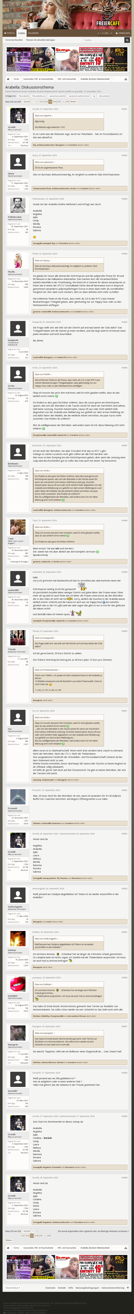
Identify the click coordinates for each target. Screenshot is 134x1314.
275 (26, 962)
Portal (11, 33)
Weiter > (74, 101)
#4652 (124, 790)
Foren (21, 33)
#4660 (124, 1177)
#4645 (124, 322)
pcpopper (13, 995)
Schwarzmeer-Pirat (42, 188)
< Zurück (26, 101)
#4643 (124, 199)
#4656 (124, 977)
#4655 (124, 932)
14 (27, 919)
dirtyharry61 (48, 780)
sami (49, 921)
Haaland (56, 823)
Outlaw (60, 1062)
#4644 (124, 254)
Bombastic (13, 463)
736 (26, 1008)
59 (27, 355)
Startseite (50, 1287)
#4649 (124, 572)
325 (67, 101)
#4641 (124, 109)
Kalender (33, 33)
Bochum (24, 145)
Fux (10, 729)
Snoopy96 (37, 243)
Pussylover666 (39, 435)
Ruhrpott (24, 1063)
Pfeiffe (11, 272)
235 (59, 101)
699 (26, 741)
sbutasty (37, 780)
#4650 (124, 631)
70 (27, 602)
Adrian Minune (48, 1062)
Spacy (11, 173)
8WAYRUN (42, 1310)
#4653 (124, 834)
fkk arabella (23, 96)
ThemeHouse (44, 1305)
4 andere (73, 145)
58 (27, 661)
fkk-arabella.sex (39, 96)
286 (26, 284)
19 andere (63, 243)
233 (50, 101)
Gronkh (12, 127)
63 (27, 398)
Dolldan (37, 823)
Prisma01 (12, 808)
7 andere (74, 435)
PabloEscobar (15, 217)
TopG (11, 538)
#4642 (124, 155)
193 (26, 1103)
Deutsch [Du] (12, 1287)
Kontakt (62, 1287)
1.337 (26, 821)
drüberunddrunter (45, 145)
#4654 (124, 888)
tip (93, 96)
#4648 (124, 520)
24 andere (69, 1167)
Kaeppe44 (13, 340)
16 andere (78, 1222)
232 (46, 101)
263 (26, 186)
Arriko (73, 188)
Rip (34, 145)
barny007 (12, 1091)
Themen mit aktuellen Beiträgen (40, 40)
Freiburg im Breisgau (19, 561)
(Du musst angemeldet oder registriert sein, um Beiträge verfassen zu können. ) (93, 1231)
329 (26, 1057)
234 (54, 101)
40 (27, 229)
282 (26, 553)
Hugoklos (47, 1167)
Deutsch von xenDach (70, 1303)
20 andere (76, 878)
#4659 (124, 1116)
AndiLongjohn (15, 906)
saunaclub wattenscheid (78, 96)
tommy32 (47, 243)
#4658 (124, 1073)
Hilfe (70, 1287)
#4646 (124, 368)
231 (41, 101)
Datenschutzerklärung (113, 1287)
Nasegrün (60, 145)
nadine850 (46, 311)
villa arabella (103, 96)
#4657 (124, 1026)
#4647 (124, 445)
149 (26, 476)
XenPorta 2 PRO (10, 1310)
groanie (36, 311)
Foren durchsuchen (14, 40)
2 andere (84, 188)
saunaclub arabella (56, 96)
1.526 (26, 139)
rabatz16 (61, 357)
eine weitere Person (76, 1016)
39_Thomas (62, 878)
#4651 (124, 711)
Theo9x (12, 649)
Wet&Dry (45, 1016)
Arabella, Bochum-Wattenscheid (42, 91)
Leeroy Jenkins (49, 878)
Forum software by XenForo (28, 1303)
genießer (79, 91)
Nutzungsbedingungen (87, 1287)
